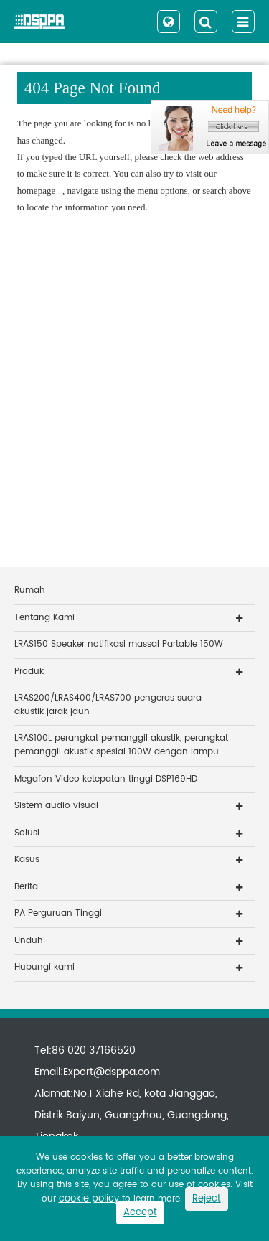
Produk (29, 671)
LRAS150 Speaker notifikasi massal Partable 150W (118, 644)
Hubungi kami (44, 967)
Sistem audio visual (56, 805)
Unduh (28, 940)
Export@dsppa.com (111, 1072)
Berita (26, 887)
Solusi (26, 833)
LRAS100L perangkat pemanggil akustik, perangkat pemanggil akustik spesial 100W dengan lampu (121, 745)
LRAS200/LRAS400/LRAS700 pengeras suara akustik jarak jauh (108, 704)
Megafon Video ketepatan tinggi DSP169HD (105, 779)
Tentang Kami (44, 617)
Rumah (29, 590)
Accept (140, 1212)
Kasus (26, 859)
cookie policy (89, 1199)
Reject (206, 1199)
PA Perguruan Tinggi (58, 913)
